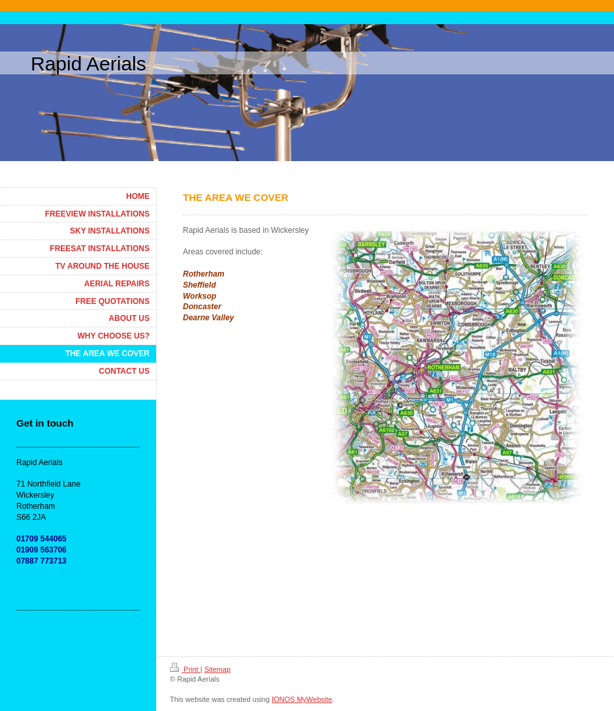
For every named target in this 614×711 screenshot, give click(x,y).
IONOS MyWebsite (302, 699)
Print (185, 669)
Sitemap (217, 669)
